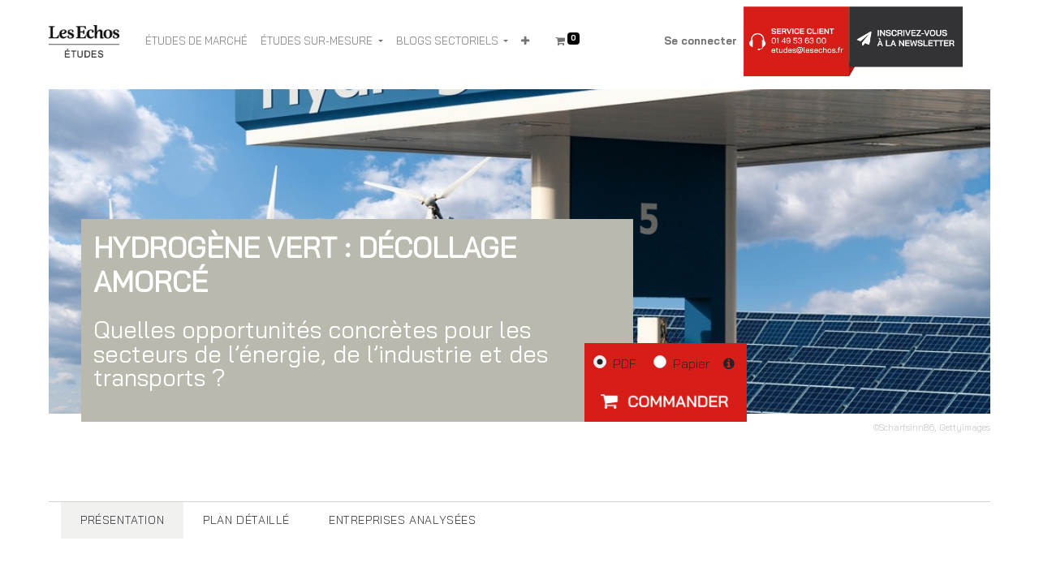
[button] (525, 41)
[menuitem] (196, 41)
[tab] (122, 520)
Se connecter (700, 40)
